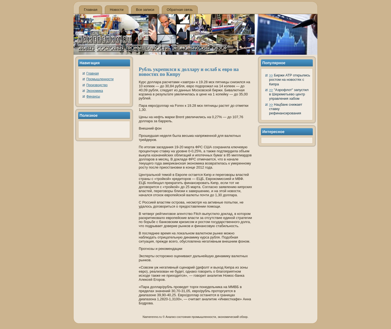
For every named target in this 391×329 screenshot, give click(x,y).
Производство (97, 85)
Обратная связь (180, 10)
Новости (116, 10)
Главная (90, 10)
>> (271, 75)
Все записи (145, 10)
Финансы (93, 96)
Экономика (94, 91)
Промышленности (99, 79)
